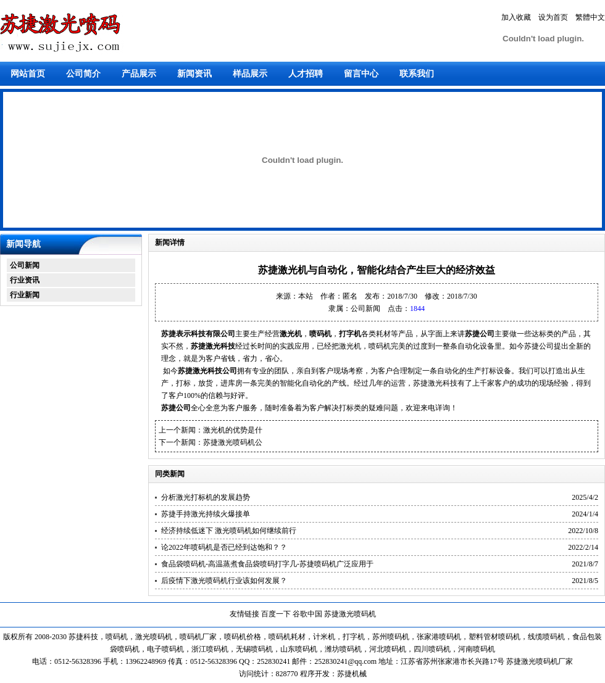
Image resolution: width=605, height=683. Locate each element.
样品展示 (250, 73)
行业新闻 (25, 295)
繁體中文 (590, 17)
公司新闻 (25, 265)
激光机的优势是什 (232, 430)
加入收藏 (516, 17)
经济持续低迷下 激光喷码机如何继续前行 (228, 530)
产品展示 (139, 73)
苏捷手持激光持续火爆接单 (205, 514)
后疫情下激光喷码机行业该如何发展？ (224, 580)
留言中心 (361, 73)
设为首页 (553, 17)
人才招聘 (305, 73)
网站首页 (27, 73)
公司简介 (83, 73)
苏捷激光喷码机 (350, 614)
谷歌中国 (307, 614)
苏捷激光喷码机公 (232, 442)
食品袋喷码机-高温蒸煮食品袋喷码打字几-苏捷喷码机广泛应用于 (267, 564)
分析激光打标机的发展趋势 (205, 497)
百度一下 (276, 614)
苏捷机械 (352, 673)
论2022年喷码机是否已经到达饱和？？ (224, 547)
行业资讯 (25, 280)
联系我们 (416, 73)
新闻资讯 (194, 73)
